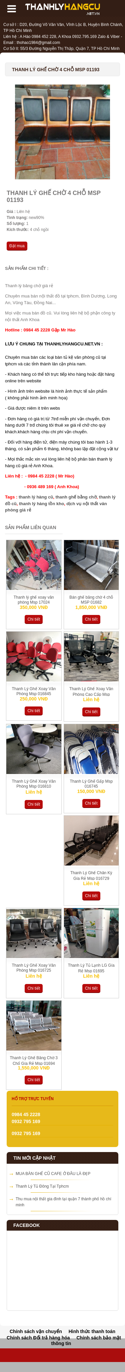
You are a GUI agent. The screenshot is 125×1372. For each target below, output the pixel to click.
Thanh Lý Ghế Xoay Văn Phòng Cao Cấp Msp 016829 (91, 694)
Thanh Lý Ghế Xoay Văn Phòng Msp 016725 (34, 968)
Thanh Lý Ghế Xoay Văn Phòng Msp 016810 (34, 784)
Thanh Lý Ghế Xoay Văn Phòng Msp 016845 (34, 691)
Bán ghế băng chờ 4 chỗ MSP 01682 (91, 600)
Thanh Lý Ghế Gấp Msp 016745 (91, 784)
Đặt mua (17, 246)
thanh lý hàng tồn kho (41, 503)
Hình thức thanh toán (92, 1331)
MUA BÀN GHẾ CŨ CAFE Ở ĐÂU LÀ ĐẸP (53, 1173)
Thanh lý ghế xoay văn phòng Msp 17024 (34, 600)
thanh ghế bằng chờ (75, 496)
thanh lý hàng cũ (36, 496)
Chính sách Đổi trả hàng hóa (38, 1337)
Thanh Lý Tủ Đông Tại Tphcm (42, 1186)
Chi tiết (33, 619)
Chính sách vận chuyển (36, 1331)
